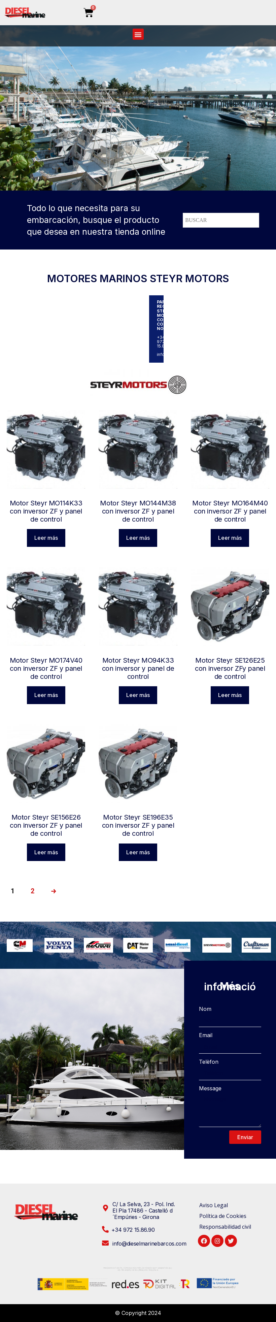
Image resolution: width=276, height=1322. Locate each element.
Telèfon (208, 1061)
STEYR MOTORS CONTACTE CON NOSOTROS (169, 319)
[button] (138, 34)
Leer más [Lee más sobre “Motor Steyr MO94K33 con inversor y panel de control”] (138, 695)
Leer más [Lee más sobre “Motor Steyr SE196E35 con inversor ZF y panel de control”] (138, 852)
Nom (205, 1008)
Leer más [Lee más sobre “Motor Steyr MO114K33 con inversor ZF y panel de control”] (46, 537)
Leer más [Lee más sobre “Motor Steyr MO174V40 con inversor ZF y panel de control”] (46, 695)
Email (205, 1035)
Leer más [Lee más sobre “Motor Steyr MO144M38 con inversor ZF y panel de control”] (138, 537)
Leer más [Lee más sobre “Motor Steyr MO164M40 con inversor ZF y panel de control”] (230, 537)
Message (210, 1088)
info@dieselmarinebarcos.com (187, 354)
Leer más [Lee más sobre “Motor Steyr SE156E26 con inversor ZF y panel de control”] (46, 852)
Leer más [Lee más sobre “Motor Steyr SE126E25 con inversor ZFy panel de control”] (230, 695)
